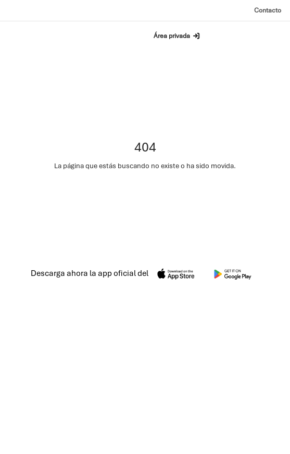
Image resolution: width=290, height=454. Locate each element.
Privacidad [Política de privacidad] (236, 443)
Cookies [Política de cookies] (271, 443)
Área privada (177, 36)
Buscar (108, 35)
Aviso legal (197, 443)
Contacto (267, 10)
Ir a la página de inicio (145, 192)
